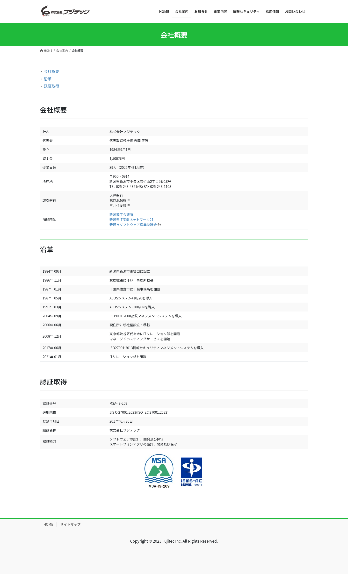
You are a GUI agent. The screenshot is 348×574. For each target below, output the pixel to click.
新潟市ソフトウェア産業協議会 (133, 224)
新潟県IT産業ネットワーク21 (131, 219)
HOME (48, 524)
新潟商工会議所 (121, 214)
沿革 (47, 79)
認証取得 (51, 86)
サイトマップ (70, 524)
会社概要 (51, 71)
